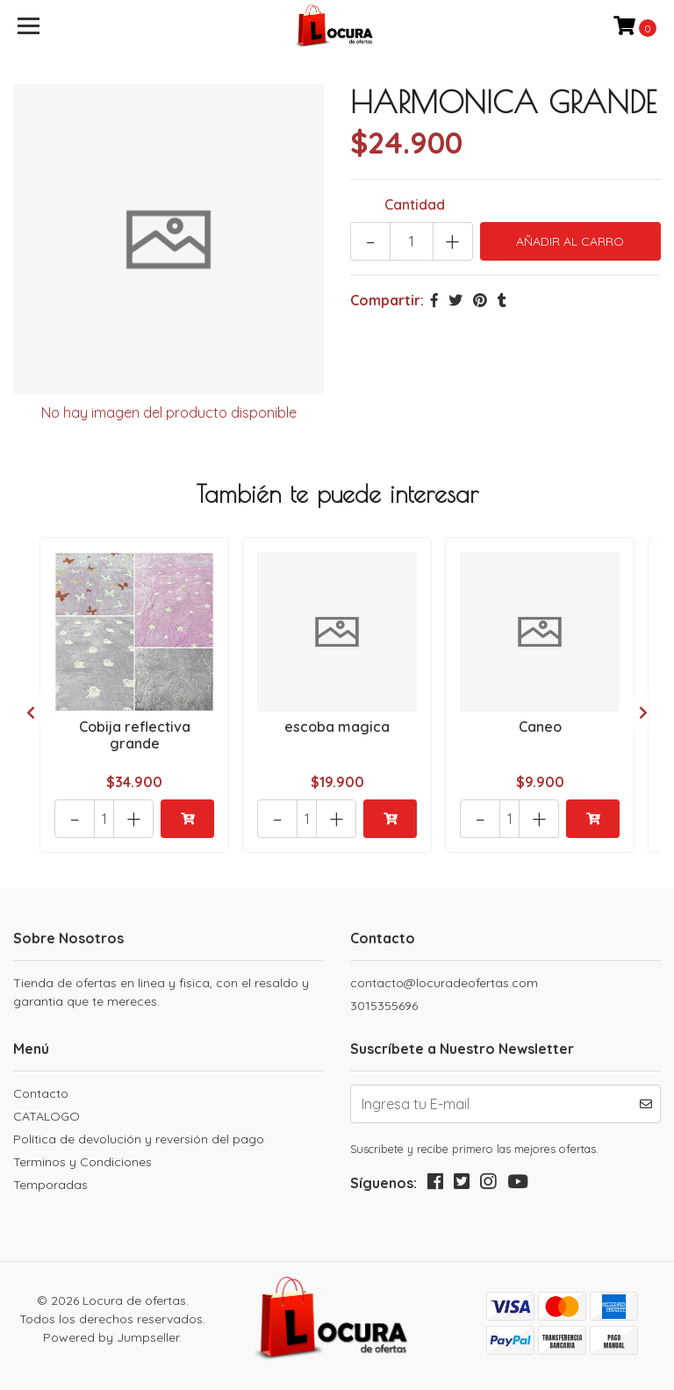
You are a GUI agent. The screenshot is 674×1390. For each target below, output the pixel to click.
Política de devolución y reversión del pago (138, 1139)
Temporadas (50, 1185)
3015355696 (384, 1006)
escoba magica (337, 726)
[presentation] (30, 712)
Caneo (540, 726)
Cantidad (414, 204)
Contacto (40, 1093)
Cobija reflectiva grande (134, 735)
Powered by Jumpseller (111, 1337)
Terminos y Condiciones (82, 1162)
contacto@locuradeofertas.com (444, 983)
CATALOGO (46, 1116)
